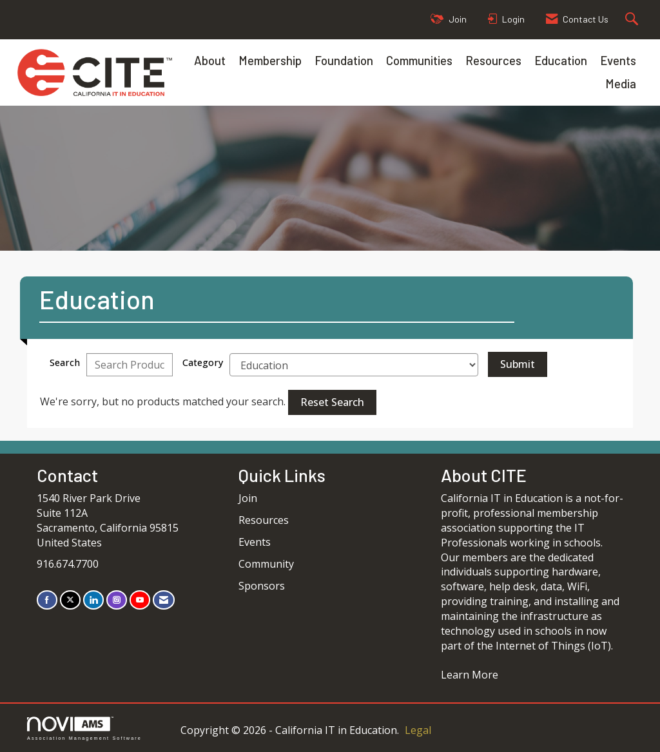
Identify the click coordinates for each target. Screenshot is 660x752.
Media (620, 83)
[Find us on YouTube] (140, 599)
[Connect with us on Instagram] (116, 599)
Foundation (344, 60)
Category (202, 362)
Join (247, 498)
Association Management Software (84, 728)
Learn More (469, 675)
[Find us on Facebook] (47, 599)
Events (618, 60)
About (210, 60)
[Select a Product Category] (353, 364)
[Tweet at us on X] (70, 599)
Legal (418, 730)
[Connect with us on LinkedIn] (93, 599)
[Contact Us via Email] (164, 599)
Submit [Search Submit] (517, 364)
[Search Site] (633, 20)
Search (65, 362)
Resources (493, 60)
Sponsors (261, 586)
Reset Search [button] (332, 402)
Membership (270, 60)
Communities (419, 60)
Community (266, 564)
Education (560, 60)
